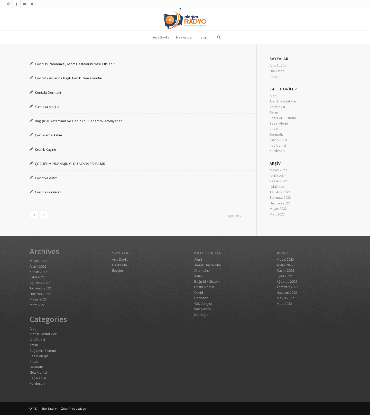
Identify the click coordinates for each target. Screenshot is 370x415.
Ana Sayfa (278, 65)
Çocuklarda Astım (48, 135)
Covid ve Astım (46, 178)
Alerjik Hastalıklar (283, 101)
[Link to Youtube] (24, 4)
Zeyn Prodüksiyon (73, 408)
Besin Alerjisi (279, 123)
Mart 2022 (277, 214)
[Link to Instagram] (9, 4)
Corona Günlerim (48, 192)
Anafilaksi (277, 107)
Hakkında (277, 71)
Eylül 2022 (277, 186)
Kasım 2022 (278, 181)
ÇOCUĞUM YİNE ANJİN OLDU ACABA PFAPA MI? (70, 163)
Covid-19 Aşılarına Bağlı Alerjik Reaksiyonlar (68, 78)
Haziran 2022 (280, 203)
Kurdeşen (277, 150)
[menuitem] (161, 37)
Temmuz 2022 (280, 197)
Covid (274, 128)
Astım (274, 112)
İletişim (275, 76)
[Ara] (217, 37)
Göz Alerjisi (278, 139)
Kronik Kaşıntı (45, 149)
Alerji (273, 95)
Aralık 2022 (278, 175)
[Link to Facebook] (16, 4)
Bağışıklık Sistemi (283, 118)
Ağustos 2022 (280, 192)
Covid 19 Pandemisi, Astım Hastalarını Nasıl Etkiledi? (75, 64)
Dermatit (276, 134)
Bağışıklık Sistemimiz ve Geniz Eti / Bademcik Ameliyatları (79, 121)
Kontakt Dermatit (48, 92)
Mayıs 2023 (278, 170)
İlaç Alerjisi (278, 145)
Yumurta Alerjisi (47, 106)
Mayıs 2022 (278, 208)
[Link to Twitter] (32, 4)
